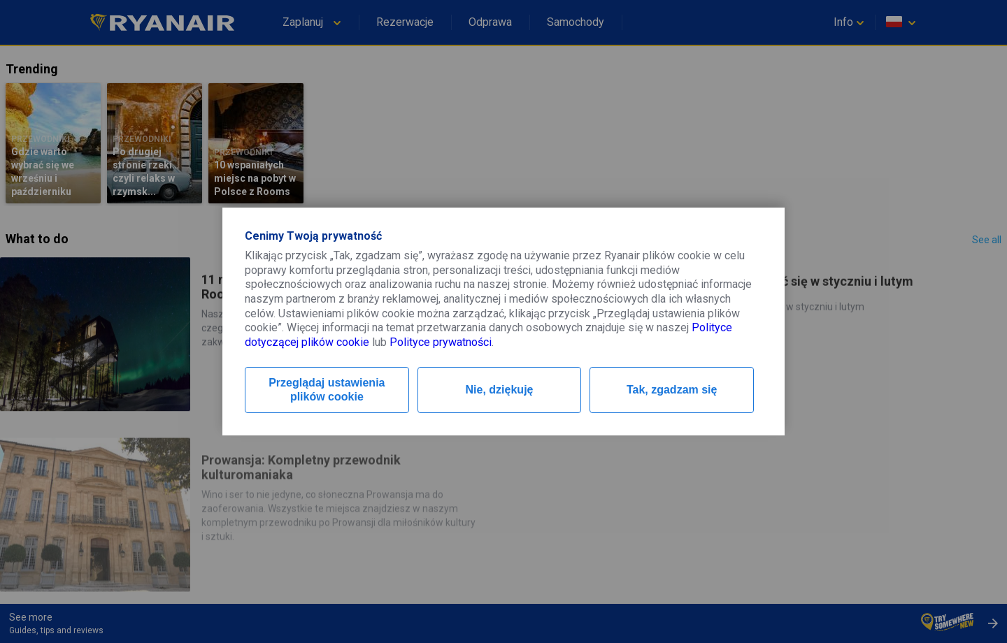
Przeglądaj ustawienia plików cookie (327, 390)
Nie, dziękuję (500, 390)
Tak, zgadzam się (672, 390)
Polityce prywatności (441, 342)
